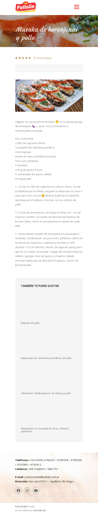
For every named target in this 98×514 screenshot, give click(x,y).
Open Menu (76, 6)
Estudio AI (40, 510)
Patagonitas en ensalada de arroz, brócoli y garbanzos (45, 430)
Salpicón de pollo (30, 322)
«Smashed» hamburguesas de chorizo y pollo (46, 393)
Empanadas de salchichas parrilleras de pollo (46, 358)
